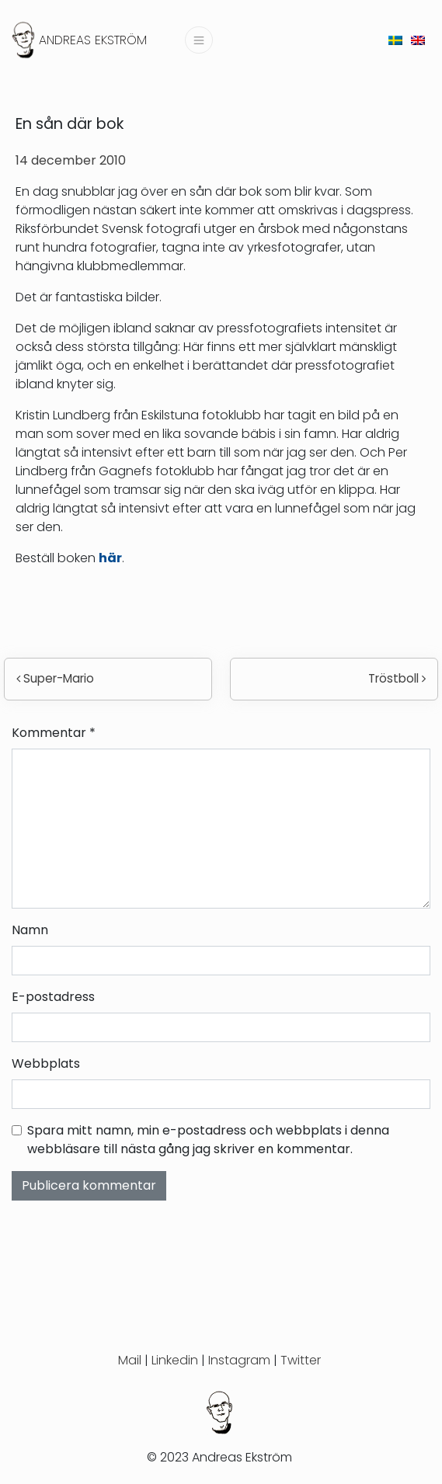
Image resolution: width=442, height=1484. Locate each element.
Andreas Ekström (93, 40)
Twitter (300, 1360)
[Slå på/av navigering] (199, 40)
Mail (129, 1360)
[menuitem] (395, 40)
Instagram (239, 1360)
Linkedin (174, 1360)
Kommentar (54, 733)
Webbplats (46, 1063)
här (110, 558)
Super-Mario (55, 678)
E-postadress (53, 997)
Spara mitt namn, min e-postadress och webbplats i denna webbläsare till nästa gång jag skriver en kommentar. (208, 1139)
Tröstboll (397, 678)
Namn (30, 930)
